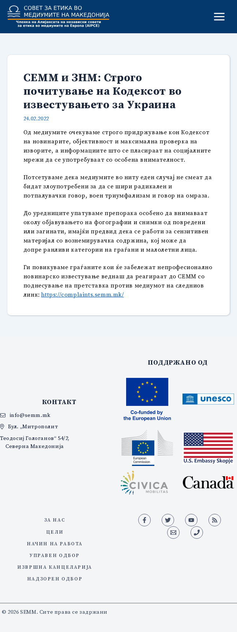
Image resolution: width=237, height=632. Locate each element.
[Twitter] (168, 520)
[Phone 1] (197, 532)
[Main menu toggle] (219, 16)
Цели (54, 531)
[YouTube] (191, 520)
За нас (54, 519)
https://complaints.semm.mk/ (82, 294)
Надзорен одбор (54, 578)
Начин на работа (55, 543)
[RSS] (214, 520)
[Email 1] (173, 532)
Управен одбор (55, 555)
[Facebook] (144, 520)
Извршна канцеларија (54, 567)
